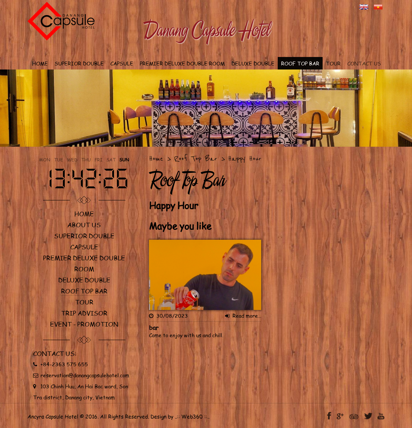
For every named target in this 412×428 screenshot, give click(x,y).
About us (84, 224)
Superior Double (84, 235)
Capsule (84, 246)
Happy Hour (245, 158)
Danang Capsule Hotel (206, 30)
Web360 (192, 417)
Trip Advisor (84, 312)
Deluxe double (84, 279)
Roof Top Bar (84, 290)
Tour (84, 301)
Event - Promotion (84, 324)
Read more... (243, 315)
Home (84, 213)
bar (154, 327)
